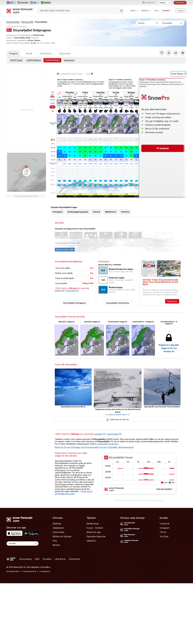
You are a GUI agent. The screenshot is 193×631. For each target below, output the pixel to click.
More (52, 124)
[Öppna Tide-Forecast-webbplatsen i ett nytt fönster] (35, 2)
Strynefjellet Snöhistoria (117, 303)
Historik (96, 212)
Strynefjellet (41, 22)
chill (53, 156)
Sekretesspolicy (29, 571)
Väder (134, 10)
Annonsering (25, 559)
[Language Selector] (22, 543)
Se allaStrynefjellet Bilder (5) (117, 414)
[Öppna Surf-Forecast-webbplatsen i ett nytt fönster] (11, 2)
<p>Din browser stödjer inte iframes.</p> (139, 475)
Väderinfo (91, 540)
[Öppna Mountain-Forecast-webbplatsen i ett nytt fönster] (23, 2)
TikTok (163, 532)
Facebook (165, 523)
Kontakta (47, 559)
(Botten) (52, 60)
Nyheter (146, 10)
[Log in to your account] (181, 10)
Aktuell (29, 53)
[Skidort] (172, 23)
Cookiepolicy (44, 571)
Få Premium (180, 3)
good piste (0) (72, 290)
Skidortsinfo (65, 53)
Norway (27, 22)
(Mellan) (34, 60)
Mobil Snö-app (93, 532)
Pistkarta (125, 212)
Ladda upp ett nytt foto (117, 419)
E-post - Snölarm (94, 528)
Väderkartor (69, 60)
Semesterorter (13, 22)
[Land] (148, 23)
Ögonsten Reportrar (96, 536)
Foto (156, 10)
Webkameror (110, 212)
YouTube (164, 536)
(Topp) (16, 60)
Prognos (13, 53)
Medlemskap (92, 523)
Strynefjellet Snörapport (74, 303)
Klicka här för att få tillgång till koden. (73, 492)
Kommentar (74, 559)
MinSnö (56, 545)
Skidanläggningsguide (77, 212)
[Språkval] (164, 2)
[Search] (122, 11)
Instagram (164, 528)
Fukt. (53, 160)
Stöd (37, 559)
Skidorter (57, 523)
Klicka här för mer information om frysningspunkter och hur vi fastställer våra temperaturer (94, 447)
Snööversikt (58, 532)
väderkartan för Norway (107, 444)
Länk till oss (60, 559)
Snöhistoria (45, 53)
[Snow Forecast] (19, 10)
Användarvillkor (12, 571)
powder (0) (60, 290)
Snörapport (58, 212)
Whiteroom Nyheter (62, 536)
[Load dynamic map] (27, 172)
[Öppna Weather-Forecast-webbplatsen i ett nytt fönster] (46, 2)
